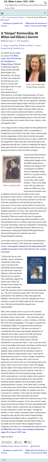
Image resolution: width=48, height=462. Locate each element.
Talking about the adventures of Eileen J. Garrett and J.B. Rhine (36, 25)
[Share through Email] (18, 442)
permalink (36, 446)
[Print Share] (28, 442)
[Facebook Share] (7, 442)
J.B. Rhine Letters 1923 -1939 (19, 1)
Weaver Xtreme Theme (41, 460)
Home (4, 17)
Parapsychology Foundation (15, 17)
